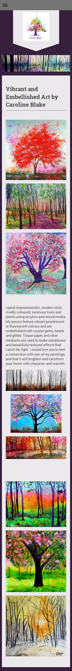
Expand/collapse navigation (36, 5)
